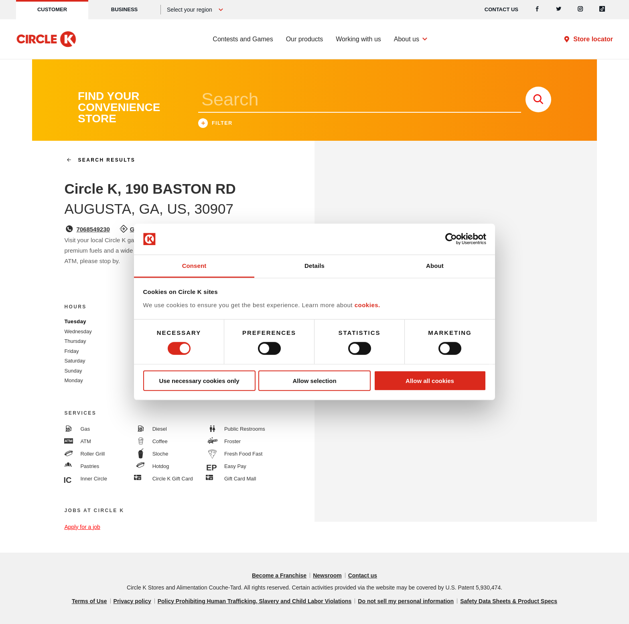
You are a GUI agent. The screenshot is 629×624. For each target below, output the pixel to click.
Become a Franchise (279, 575)
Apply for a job (82, 527)
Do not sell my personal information (406, 601)
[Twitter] (559, 9)
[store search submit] (538, 99)
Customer (52, 9)
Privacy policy (132, 601)
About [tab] (435, 265)
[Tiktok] (602, 9)
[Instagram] (580, 9)
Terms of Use (89, 601)
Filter (215, 124)
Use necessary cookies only (199, 380)
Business (124, 9)
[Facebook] (537, 9)
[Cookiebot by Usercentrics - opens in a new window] (451, 239)
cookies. (367, 305)
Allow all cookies (430, 380)
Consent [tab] (194, 265)
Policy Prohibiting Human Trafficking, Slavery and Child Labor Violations (255, 601)
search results (97, 160)
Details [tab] (314, 265)
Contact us (501, 9)
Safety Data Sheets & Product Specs (508, 601)
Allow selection (314, 380)
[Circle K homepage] (46, 39)
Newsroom (327, 575)
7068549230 (93, 229)
